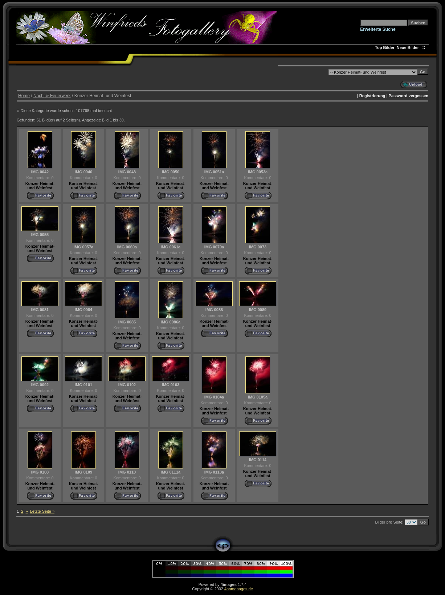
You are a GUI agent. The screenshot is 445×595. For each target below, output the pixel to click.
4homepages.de (238, 589)
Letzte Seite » (42, 511)
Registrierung (372, 96)
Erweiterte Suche (377, 29)
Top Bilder (385, 47)
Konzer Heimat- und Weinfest (40, 185)
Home (24, 95)
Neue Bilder (409, 47)
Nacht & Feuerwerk (52, 95)
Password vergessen (408, 96)
